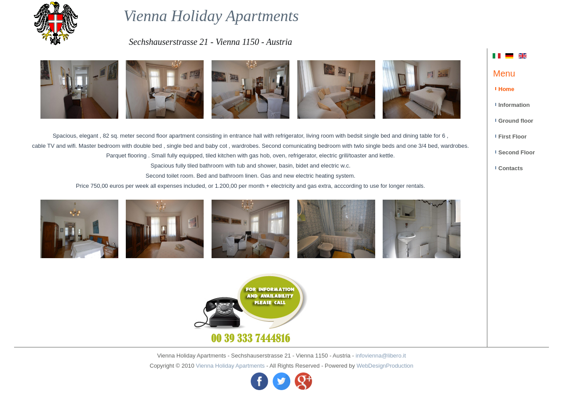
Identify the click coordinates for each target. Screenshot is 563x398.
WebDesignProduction (385, 365)
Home (506, 89)
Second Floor (516, 152)
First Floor (512, 136)
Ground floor (515, 120)
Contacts (510, 168)
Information (514, 105)
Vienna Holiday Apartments (211, 16)
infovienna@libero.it (380, 355)
